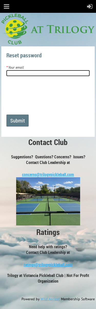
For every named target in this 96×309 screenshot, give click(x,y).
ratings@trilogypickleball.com (48, 264)
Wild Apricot (50, 299)
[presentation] (45, 97)
